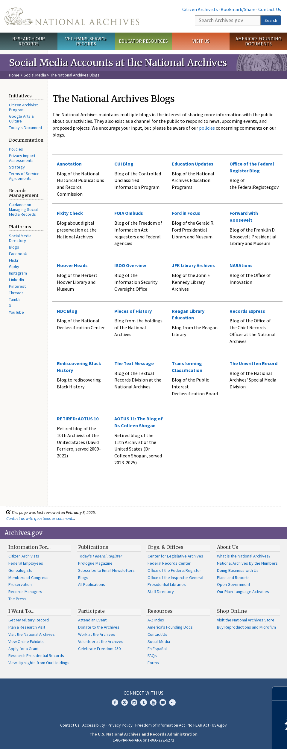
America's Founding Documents (258, 41)
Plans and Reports (233, 577)
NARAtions (241, 265)
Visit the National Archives (31, 634)
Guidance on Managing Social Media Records (23, 209)
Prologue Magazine (95, 563)
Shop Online (232, 611)
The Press (17, 598)
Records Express (247, 311)
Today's (100, 556)
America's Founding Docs (170, 627)
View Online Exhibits (26, 641)
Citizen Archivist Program (23, 107)
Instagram (18, 273)
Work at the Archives (96, 634)
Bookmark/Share (238, 9)
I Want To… (21, 611)
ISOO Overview (130, 265)
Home (14, 75)
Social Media (35, 75)
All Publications (91, 584)
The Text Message (134, 363)
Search (271, 20)
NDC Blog (67, 311)
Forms (153, 662)
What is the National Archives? (244, 556)
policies (206, 128)
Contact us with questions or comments (40, 518)
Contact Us (269, 9)
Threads (16, 292)
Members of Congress (28, 577)
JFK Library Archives (193, 265)
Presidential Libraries (167, 584)
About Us (227, 547)
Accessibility (93, 725)
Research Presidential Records (36, 655)
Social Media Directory (20, 238)
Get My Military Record (28, 620)
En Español (157, 648)
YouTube (16, 312)
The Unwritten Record (253, 363)
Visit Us (200, 41)
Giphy (14, 266)
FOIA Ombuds (128, 213)
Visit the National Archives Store (245, 620)
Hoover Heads (72, 265)
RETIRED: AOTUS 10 (77, 419)
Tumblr (15, 299)
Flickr (14, 260)
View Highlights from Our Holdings (38, 662)
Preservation (20, 584)
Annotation (69, 164)
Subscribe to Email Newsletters (106, 570)
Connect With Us (143, 693)
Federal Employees (25, 563)
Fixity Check (70, 213)
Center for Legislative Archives (175, 556)
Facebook (18, 253)
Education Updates (192, 164)
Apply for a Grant (23, 648)
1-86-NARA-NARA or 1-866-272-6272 (143, 740)
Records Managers (25, 591)
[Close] (280, 693)
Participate (91, 611)
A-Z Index (156, 620)
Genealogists (20, 570)
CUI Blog (123, 164)
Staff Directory (161, 591)
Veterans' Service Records (86, 41)
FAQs (152, 655)
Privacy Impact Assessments (22, 158)
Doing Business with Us (238, 570)
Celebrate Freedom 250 (99, 648)
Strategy (17, 167)
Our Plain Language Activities (243, 591)
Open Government (233, 584)
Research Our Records (28, 41)
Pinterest (17, 286)
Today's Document (25, 127)
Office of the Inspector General (175, 577)
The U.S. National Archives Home (71, 16)
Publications (93, 547)
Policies (16, 149)
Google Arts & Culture (21, 119)
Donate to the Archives (98, 627)
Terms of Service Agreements (24, 176)
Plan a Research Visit (26, 627)
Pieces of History (133, 311)
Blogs (14, 247)
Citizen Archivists (200, 9)
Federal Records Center (169, 563)
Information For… (29, 547)
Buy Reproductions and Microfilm (246, 627)
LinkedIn (16, 279)
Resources (160, 611)
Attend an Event (92, 620)
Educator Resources (143, 41)
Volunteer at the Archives (100, 641)
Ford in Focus (186, 213)
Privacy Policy (120, 725)
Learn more (234, 738)
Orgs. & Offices (165, 547)
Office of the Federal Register (174, 570)
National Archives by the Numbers (247, 563)
